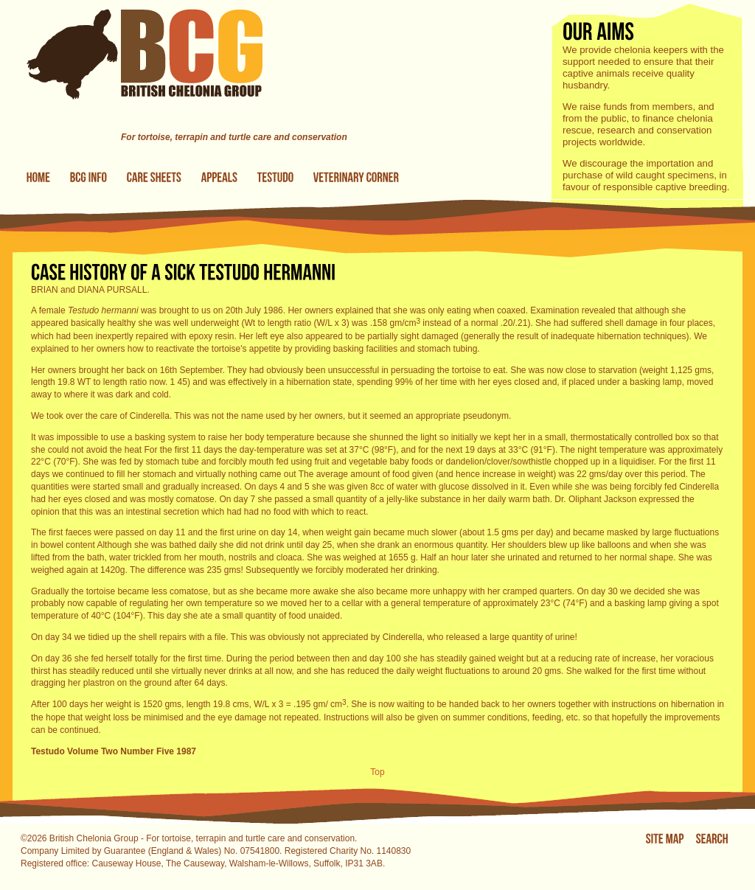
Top (377, 772)
